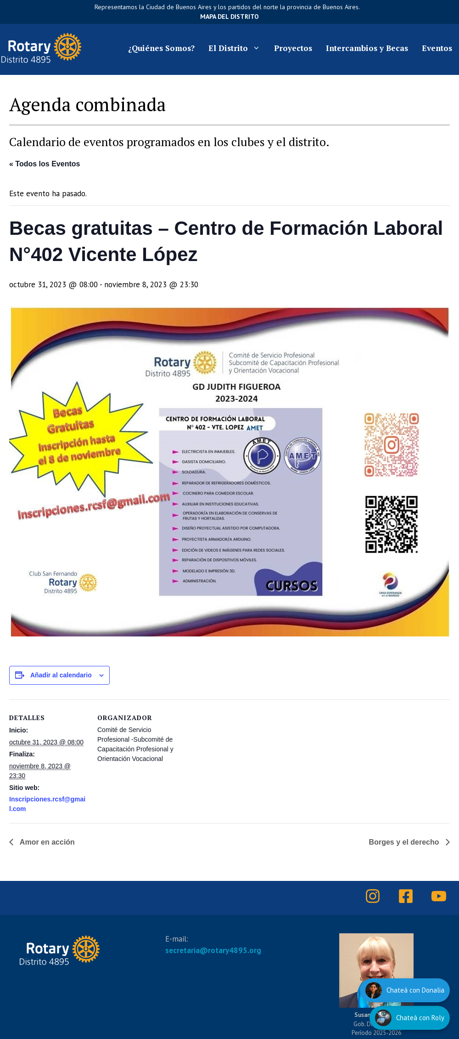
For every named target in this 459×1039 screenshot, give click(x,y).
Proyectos (293, 48)
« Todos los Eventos (44, 164)
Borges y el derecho (405, 842)
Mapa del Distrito (229, 16)
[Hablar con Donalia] (405, 990)
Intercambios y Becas (367, 48)
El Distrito (237, 48)
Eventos (437, 48)
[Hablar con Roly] (409, 1018)
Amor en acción (46, 842)
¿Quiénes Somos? (161, 48)
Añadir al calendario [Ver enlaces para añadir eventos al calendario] (61, 675)
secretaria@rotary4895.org (213, 950)
